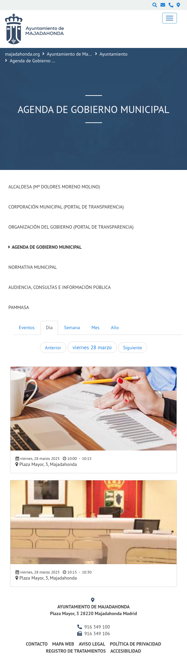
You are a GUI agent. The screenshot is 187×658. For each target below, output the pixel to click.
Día (49, 327)
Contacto (37, 644)
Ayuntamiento (114, 54)
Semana (72, 327)
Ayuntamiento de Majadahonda (78, 54)
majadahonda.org (22, 54)
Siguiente (132, 348)
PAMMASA (18, 307)
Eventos (27, 327)
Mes (95, 327)
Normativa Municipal (32, 267)
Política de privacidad (135, 644)
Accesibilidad (125, 651)
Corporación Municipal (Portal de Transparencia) (66, 207)
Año (115, 327)
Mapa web (63, 644)
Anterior (53, 348)
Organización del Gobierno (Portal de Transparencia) (71, 227)
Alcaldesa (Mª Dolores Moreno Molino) (54, 187)
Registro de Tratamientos (76, 651)
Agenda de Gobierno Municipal (47, 247)
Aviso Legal (92, 644)
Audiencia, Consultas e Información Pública (59, 287)
